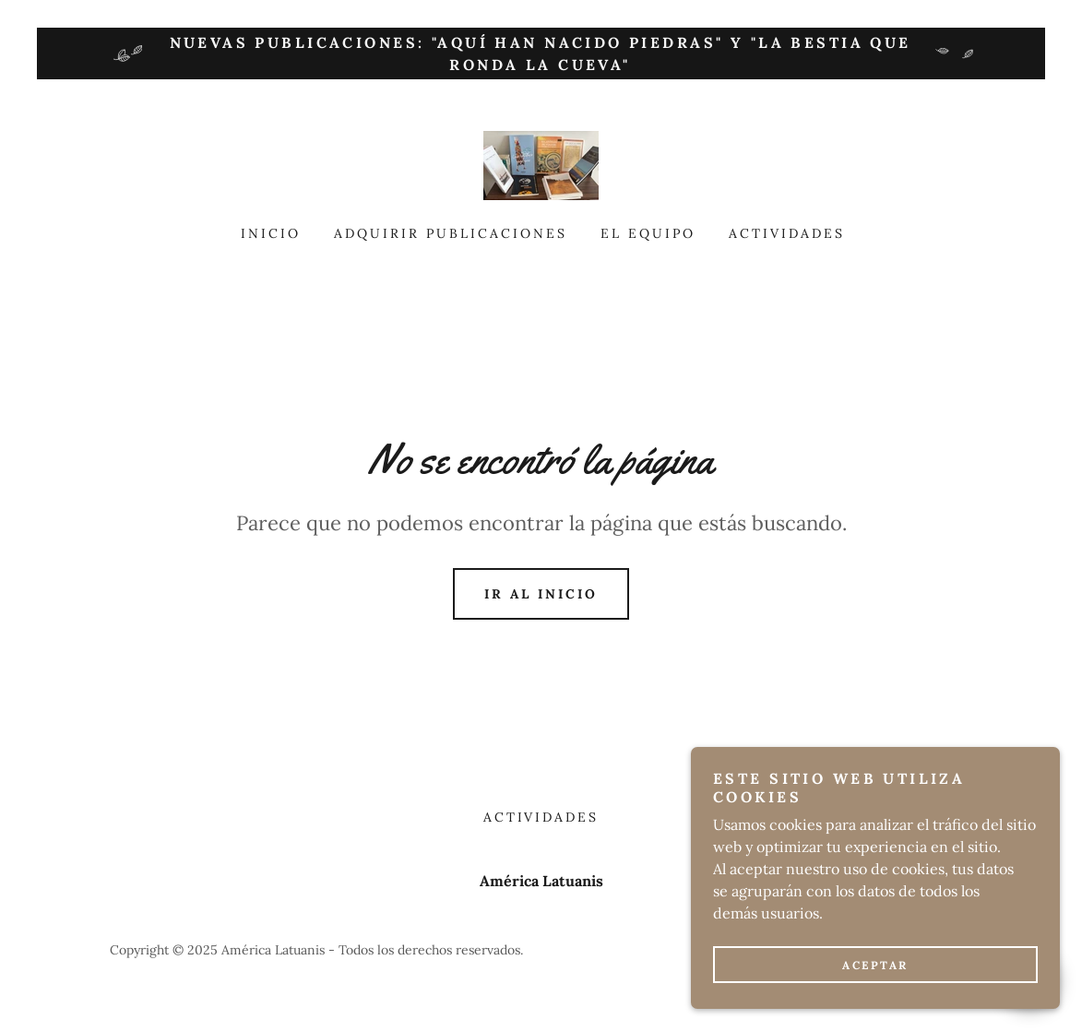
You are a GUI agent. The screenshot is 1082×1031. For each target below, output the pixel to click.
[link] (541, 164)
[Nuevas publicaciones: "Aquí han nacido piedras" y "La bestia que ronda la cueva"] (541, 53)
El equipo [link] (648, 233)
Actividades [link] (787, 233)
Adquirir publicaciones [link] (450, 233)
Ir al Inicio (541, 594)
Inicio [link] (271, 233)
